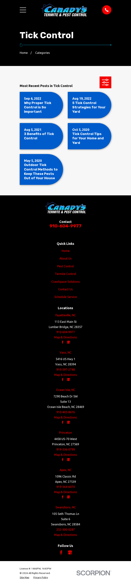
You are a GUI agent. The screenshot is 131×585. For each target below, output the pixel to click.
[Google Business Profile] (70, 552)
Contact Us (65, 289)
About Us (65, 258)
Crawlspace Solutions (65, 281)
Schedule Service (65, 296)
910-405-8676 (65, 412)
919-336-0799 (65, 449)
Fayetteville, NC (65, 315)
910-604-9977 (65, 226)
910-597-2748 (65, 369)
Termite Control (65, 273)
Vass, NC (65, 352)
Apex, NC (66, 470)
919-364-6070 (65, 486)
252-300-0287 (65, 529)
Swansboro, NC (65, 507)
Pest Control (65, 266)
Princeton (65, 432)
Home (66, 250)
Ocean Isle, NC (65, 389)
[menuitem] (24, 577)
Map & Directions (65, 337)
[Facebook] (61, 552)
